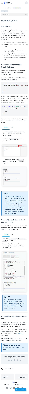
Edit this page (7, 369)
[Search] (26, 2)
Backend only (19, 333)
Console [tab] (6, 127)
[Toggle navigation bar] (2, 3)
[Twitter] (11, 388)
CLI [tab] (12, 127)
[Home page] (2, 8)
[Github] (7, 388)
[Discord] (14, 389)
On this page (5, 14)
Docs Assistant (20, 390)
